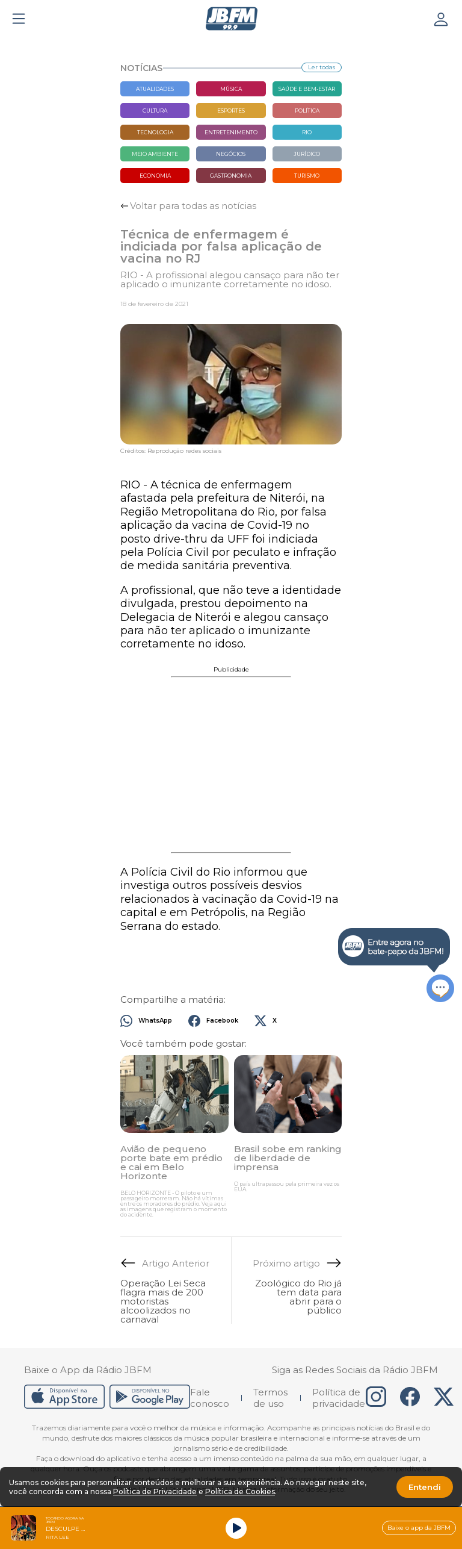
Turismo (306, 175)
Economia (155, 175)
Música (231, 89)
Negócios (230, 154)
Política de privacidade (338, 1397)
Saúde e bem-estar (307, 89)
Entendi (424, 1487)
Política (307, 110)
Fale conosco (209, 1397)
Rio (307, 132)
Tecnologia (155, 132)
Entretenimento (231, 132)
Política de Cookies (240, 1491)
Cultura (155, 110)
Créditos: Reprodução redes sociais (170, 451)
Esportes (231, 110)
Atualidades (155, 89)
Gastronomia (230, 175)
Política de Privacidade (155, 1491)
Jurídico (307, 154)
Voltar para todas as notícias (193, 205)
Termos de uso (270, 1397)
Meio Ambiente (155, 154)
